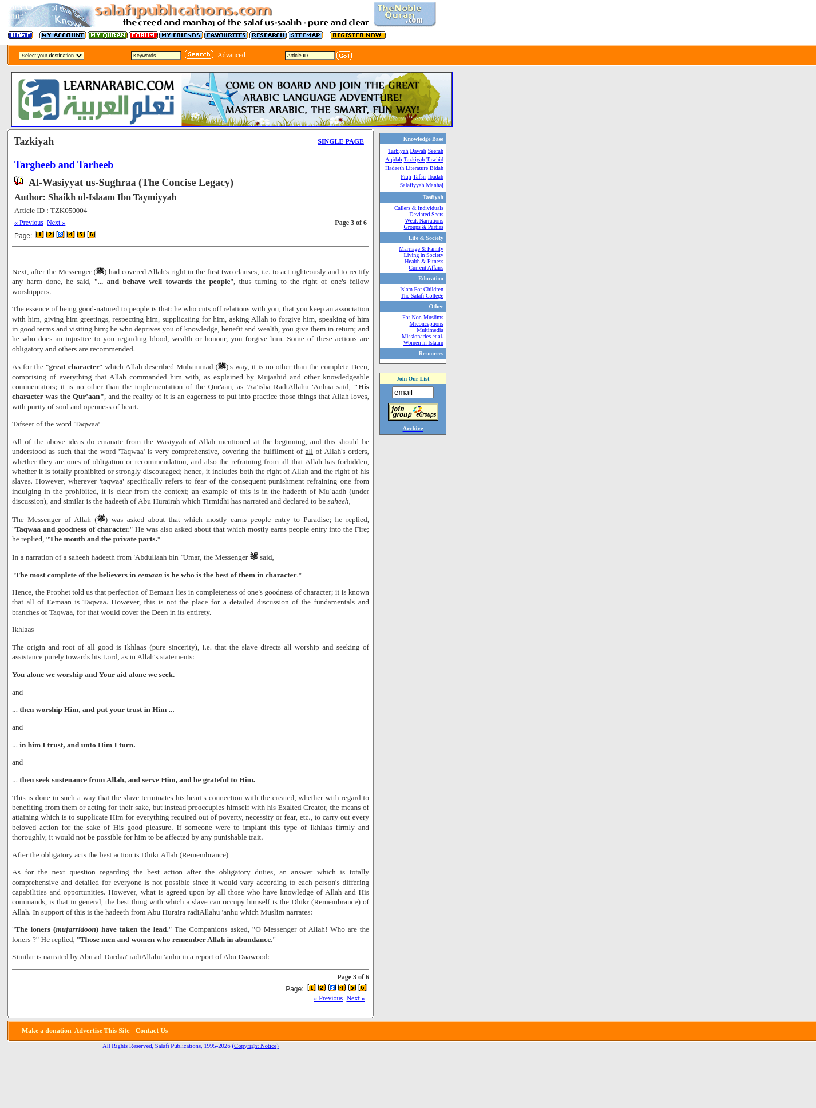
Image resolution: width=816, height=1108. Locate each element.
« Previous (28, 223)
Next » (56, 223)
